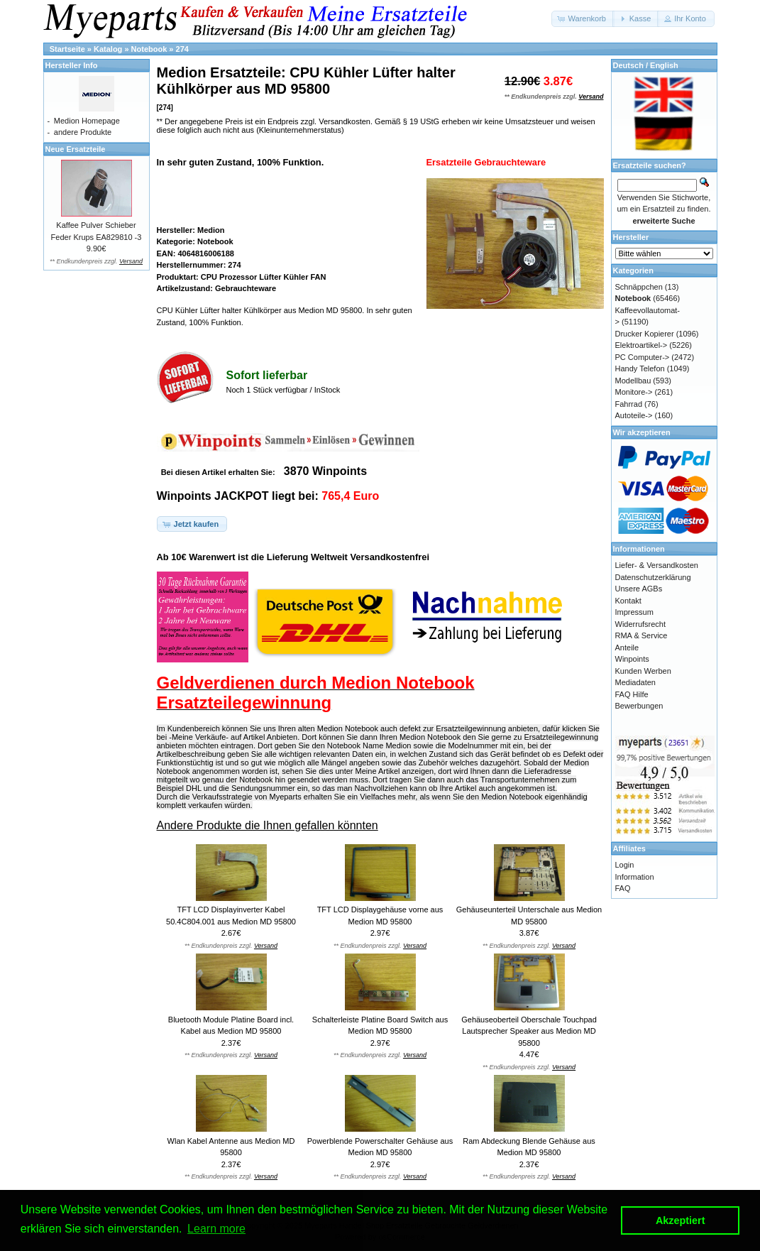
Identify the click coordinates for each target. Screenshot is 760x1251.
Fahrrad (629, 404)
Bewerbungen (639, 705)
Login (624, 865)
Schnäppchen (639, 287)
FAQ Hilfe (632, 694)
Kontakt (628, 600)
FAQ (623, 888)
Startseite (67, 49)
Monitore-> (634, 392)
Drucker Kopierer (644, 333)
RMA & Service (641, 635)
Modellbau (633, 380)
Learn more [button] (216, 1229)
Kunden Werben (643, 671)
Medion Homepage (87, 120)
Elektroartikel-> (641, 345)
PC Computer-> (642, 357)
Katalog (108, 49)
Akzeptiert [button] (680, 1220)
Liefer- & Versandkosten (656, 565)
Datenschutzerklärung (653, 577)
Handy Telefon (640, 368)
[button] (583, 19)
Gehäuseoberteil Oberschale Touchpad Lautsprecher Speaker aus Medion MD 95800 (529, 1031)
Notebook (149, 49)
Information (634, 877)
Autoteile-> (634, 415)
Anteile (627, 647)
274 (182, 49)
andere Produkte (82, 132)
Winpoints (632, 659)
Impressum (634, 612)
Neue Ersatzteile (75, 149)
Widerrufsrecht (640, 624)
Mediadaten (635, 682)
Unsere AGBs (639, 588)
